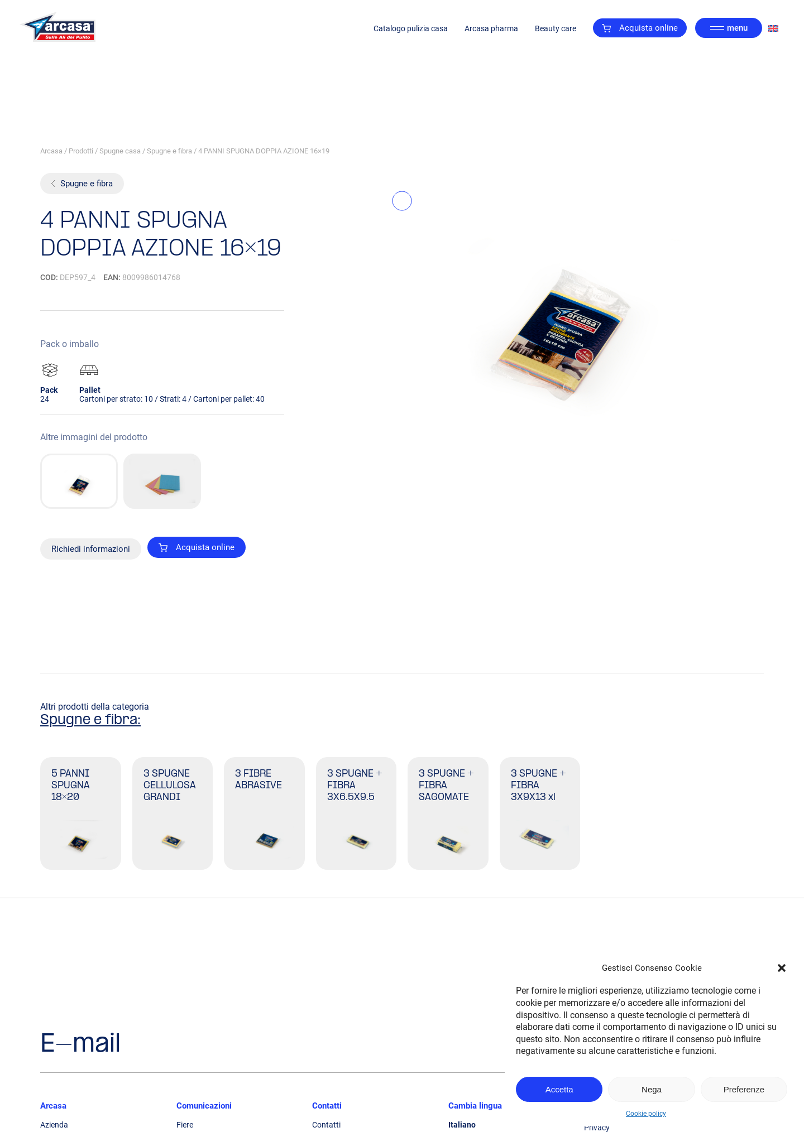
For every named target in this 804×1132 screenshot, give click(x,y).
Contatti (327, 1106)
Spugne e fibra (169, 151)
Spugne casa (120, 151)
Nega (652, 1089)
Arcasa (51, 151)
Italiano (462, 1124)
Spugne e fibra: (90, 720)
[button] (781, 968)
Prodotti (81, 151)
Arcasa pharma (491, 28)
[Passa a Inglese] (773, 28)
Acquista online (640, 28)
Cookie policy (646, 1113)
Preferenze (744, 1089)
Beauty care (555, 28)
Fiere (184, 1124)
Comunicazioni (204, 1106)
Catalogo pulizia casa (411, 28)
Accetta (559, 1089)
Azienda (54, 1124)
